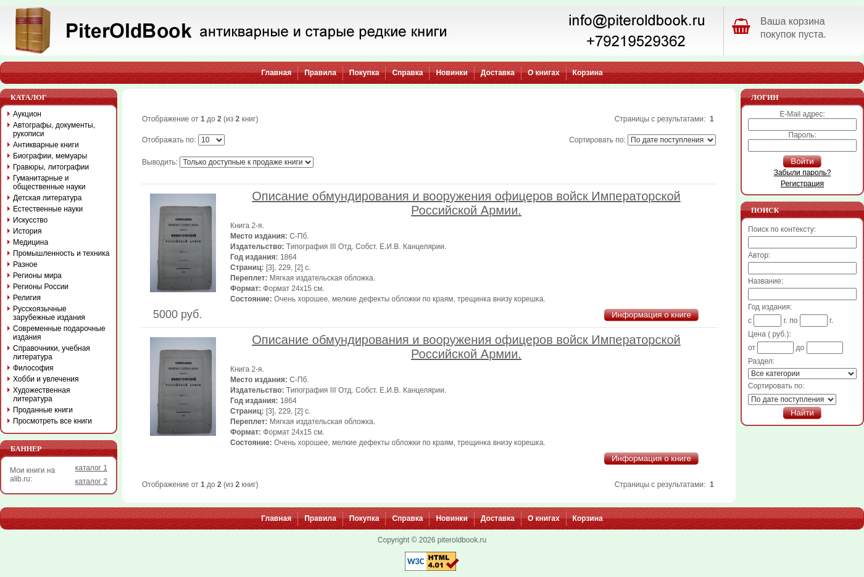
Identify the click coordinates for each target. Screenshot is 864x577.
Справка (407, 72)
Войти (802, 161)
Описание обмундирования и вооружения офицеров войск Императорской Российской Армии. (466, 203)
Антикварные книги (46, 145)
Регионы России (41, 286)
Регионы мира (37, 275)
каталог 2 (91, 481)
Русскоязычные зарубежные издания (49, 313)
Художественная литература (41, 394)
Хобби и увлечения (46, 379)
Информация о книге (651, 314)
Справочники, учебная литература (51, 352)
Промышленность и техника (61, 253)
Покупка (364, 72)
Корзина (588, 72)
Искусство (30, 220)
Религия (27, 297)
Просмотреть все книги (52, 421)
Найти (802, 412)
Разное (25, 264)
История (27, 231)
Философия (33, 368)
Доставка (498, 72)
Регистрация (802, 183)
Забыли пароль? (802, 172)
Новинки (451, 72)
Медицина (30, 242)
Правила (320, 72)
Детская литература (47, 198)
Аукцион (27, 114)
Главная (276, 72)
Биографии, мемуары (50, 156)
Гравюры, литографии (51, 167)
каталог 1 (91, 468)
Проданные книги (43, 410)
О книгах (544, 72)
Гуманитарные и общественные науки (49, 182)
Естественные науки (48, 209)
